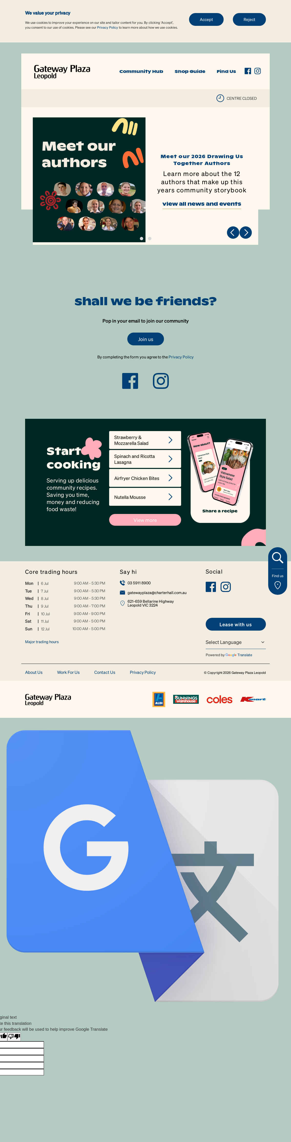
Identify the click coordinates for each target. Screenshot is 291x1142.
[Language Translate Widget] (236, 642)
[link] (62, 71)
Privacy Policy (107, 27)
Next (246, 232)
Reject (249, 19)
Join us (145, 339)
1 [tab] (141, 238)
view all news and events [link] (201, 205)
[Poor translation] (14, 1037)
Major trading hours (42, 641)
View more (145, 520)
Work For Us (68, 672)
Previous (233, 232)
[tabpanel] (145, 181)
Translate (238, 654)
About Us (34, 672)
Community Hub (141, 71)
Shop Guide (190, 71)
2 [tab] (149, 238)
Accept (206, 19)
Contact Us (104, 672)
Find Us (226, 71)
